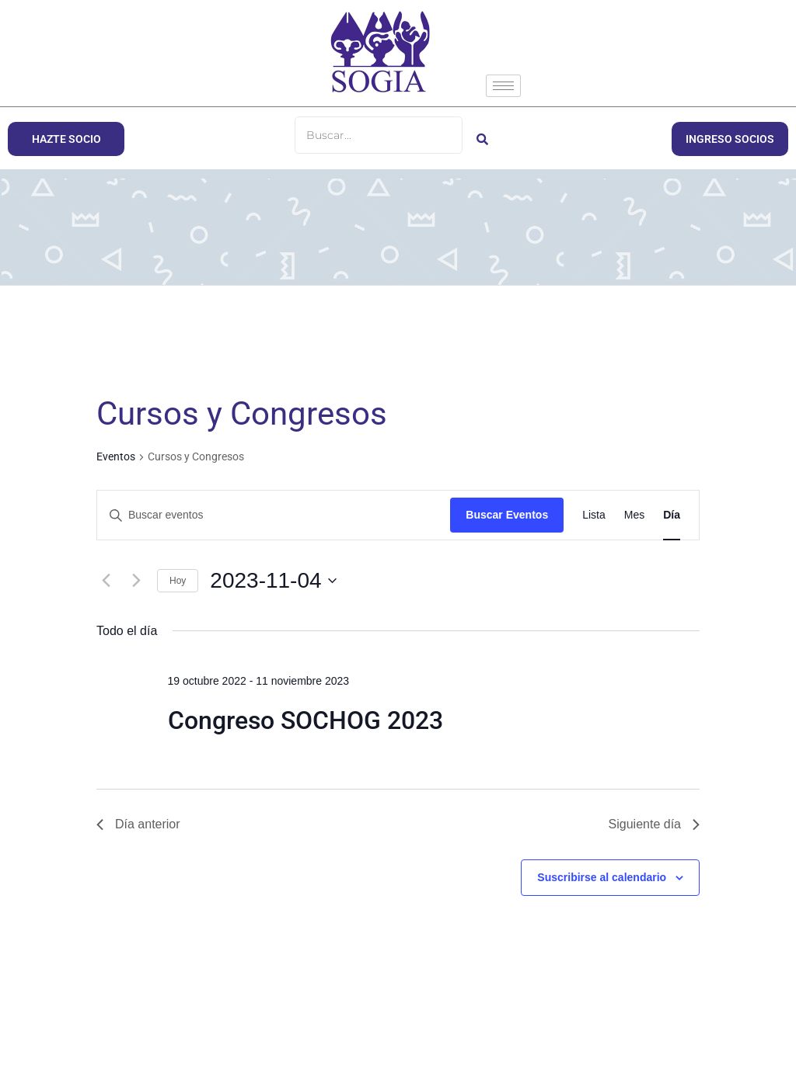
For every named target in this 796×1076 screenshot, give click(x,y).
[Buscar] (379, 135)
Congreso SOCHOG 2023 (305, 720)
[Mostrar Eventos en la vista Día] (671, 515)
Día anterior (138, 824)
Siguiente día (654, 824)
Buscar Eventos (507, 514)
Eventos (115, 456)
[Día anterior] (105, 580)
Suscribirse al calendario (601, 877)
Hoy (177, 580)
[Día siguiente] (136, 580)
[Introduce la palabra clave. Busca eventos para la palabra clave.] (273, 515)
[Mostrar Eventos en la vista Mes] (634, 515)
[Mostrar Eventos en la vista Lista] (594, 515)
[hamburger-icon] (503, 86)
